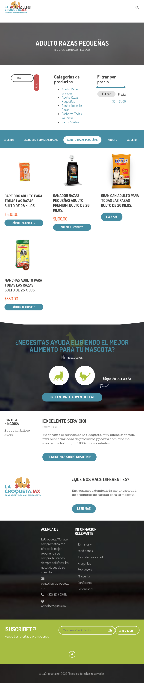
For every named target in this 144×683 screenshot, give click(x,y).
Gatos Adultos (70, 122)
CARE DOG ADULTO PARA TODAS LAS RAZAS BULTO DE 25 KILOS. (23, 200)
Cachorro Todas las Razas (72, 116)
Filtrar (106, 94)
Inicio (57, 49)
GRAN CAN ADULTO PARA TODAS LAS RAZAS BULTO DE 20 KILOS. (120, 200)
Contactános (86, 589)
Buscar (36, 83)
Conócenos (85, 582)
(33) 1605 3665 (57, 594)
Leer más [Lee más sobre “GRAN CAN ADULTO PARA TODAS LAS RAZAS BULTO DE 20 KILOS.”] (111, 216)
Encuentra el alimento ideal (72, 397)
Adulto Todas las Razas (132, 141)
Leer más (84, 508)
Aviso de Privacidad (90, 557)
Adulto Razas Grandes (70, 91)
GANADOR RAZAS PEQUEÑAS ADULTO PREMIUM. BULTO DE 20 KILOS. (71, 203)
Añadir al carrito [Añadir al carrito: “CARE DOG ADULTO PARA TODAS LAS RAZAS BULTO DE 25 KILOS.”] (24, 222)
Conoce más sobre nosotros (69, 457)
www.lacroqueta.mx (53, 606)
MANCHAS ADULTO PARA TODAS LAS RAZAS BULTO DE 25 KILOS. (23, 285)
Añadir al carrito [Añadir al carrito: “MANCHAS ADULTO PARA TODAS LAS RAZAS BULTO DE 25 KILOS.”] (24, 307)
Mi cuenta (84, 576)
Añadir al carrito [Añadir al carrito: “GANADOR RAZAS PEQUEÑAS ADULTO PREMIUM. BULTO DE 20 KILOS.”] (72, 227)
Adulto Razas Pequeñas (70, 99)
